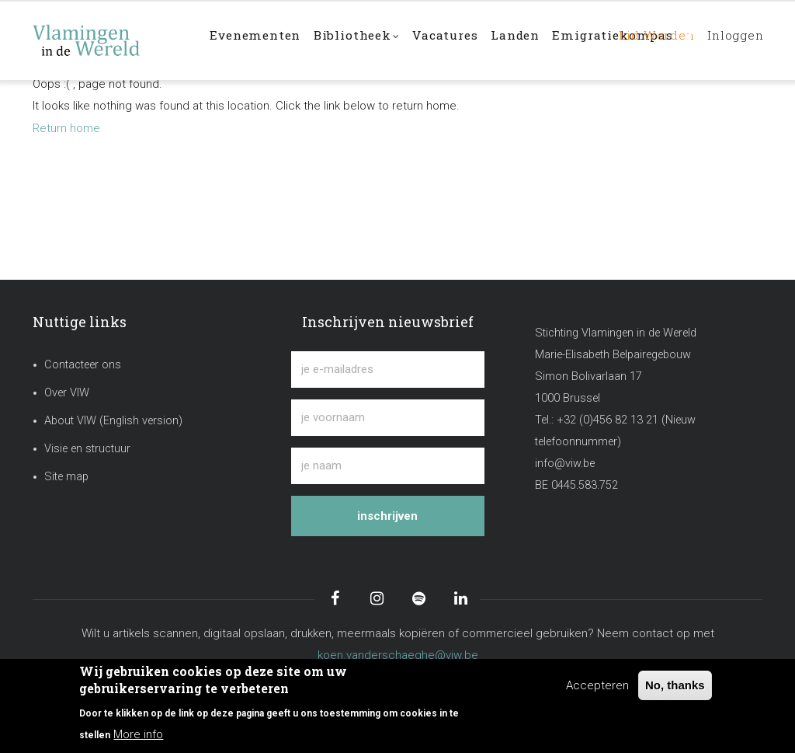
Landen (539, 40)
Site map (66, 476)
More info (138, 734)
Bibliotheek (368, 41)
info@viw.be (565, 463)
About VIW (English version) (113, 420)
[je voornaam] (387, 417)
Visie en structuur (87, 448)
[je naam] (387, 466)
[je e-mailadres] (387, 369)
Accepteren (597, 685)
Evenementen (259, 40)
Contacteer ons (82, 364)
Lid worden (645, 40)
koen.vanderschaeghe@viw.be (398, 655)
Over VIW (66, 392)
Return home (66, 128)
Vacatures (463, 40)
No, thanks (675, 685)
